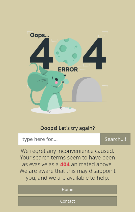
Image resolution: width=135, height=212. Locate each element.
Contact (67, 201)
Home (67, 189)
